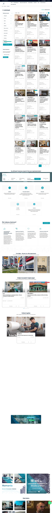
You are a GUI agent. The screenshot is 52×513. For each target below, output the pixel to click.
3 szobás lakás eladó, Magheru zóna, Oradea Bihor (19, 75)
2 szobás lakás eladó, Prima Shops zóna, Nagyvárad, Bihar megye (31, 100)
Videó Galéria (26, 498)
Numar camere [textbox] (6, 28)
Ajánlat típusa (13, 178)
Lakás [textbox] (5, 20)
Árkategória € (5, 40)
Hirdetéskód (29, 178)
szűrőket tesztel (47, 9)
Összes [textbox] (5, 18)
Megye (4, 178)
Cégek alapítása (30, 2)
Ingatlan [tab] (4, 174)
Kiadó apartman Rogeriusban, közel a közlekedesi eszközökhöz (19, 50)
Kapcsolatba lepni (13, 4)
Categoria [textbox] (5, 15)
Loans (38, 2)
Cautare (5, 6)
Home (12, 2)
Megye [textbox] (4, 179)
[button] (46, 179)
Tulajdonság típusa (21, 178)
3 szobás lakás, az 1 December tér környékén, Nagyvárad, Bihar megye (31, 150)
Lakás (43, 9)
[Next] (48, 166)
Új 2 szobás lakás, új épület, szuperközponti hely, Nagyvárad (19, 150)
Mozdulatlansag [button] (16, 2)
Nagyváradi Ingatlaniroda (23, 2)
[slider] (3, 41)
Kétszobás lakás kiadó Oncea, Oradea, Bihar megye (19, 24)
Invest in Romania (42, 2)
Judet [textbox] (5, 23)
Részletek (9, 198)
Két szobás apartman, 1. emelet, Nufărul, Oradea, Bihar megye (31, 50)
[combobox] (7, 16)
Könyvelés (35, 2)
